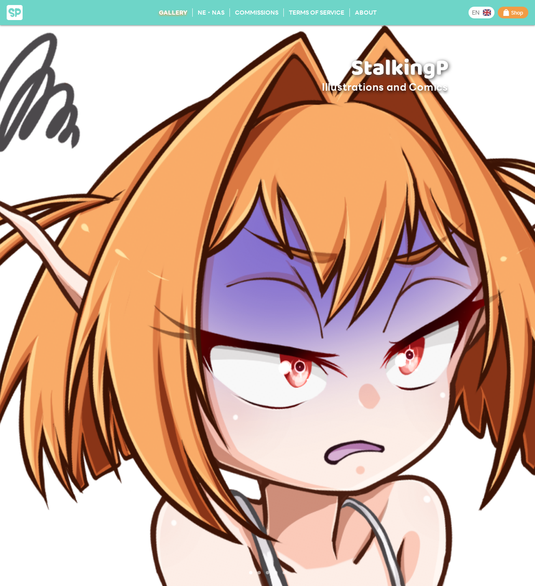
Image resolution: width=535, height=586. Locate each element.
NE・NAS (211, 12)
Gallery (173, 12)
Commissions (256, 12)
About (366, 12)
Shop (513, 12)
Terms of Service (316, 12)
